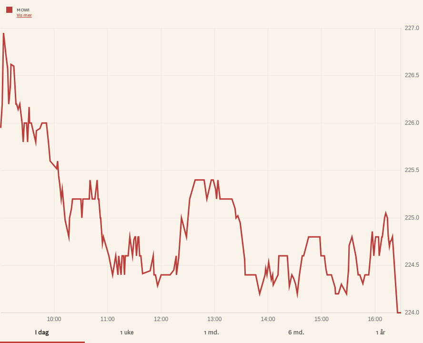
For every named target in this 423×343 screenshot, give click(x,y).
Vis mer (24, 15)
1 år (380, 332)
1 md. (211, 332)
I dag (42, 332)
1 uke (127, 332)
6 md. (296, 332)
